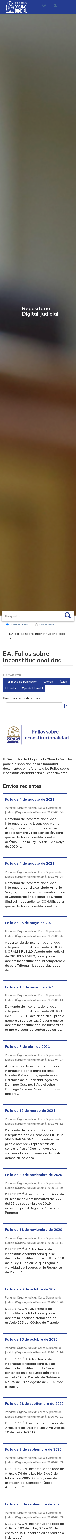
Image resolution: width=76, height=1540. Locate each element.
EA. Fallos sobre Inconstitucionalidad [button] (37, 635)
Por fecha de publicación (21, 681)
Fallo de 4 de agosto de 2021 (29, 799)
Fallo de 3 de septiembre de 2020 (33, 1449)
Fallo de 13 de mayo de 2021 (29, 987)
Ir (65, 706)
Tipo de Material (32, 688)
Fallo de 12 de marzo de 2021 (30, 1110)
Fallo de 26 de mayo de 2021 (29, 923)
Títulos (62, 681)
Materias (11, 688)
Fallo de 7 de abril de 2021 (27, 1046)
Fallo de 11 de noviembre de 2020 (33, 1229)
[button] (44, 5)
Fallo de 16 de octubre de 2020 (31, 1339)
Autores (48, 681)
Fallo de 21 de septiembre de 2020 (34, 1403)
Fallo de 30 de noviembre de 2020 (33, 1175)
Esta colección (44, 624)
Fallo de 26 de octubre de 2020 (31, 1289)
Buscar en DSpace (17, 624)
